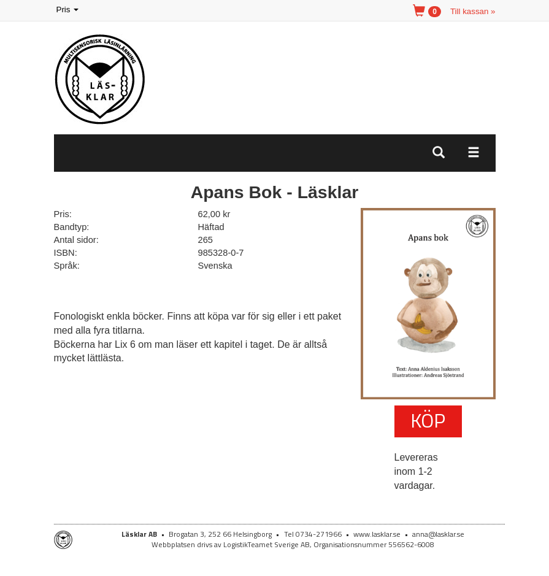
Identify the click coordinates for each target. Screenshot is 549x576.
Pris (69, 10)
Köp (427, 420)
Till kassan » (473, 11)
